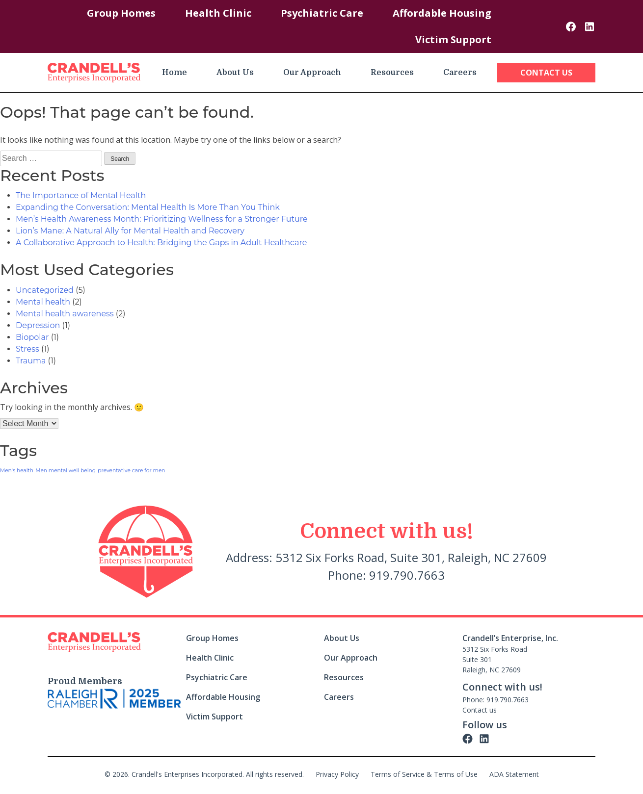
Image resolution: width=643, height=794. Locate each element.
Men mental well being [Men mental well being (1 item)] (65, 470)
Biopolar (32, 337)
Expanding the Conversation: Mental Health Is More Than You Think (148, 207)
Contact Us (546, 72)
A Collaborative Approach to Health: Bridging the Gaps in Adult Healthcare (161, 242)
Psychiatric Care (322, 13)
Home (174, 72)
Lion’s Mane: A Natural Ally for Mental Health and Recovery (130, 230)
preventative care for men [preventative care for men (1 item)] (131, 470)
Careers (460, 72)
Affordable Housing (442, 13)
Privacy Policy (337, 774)
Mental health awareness (65, 313)
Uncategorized (45, 290)
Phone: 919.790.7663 (495, 699)
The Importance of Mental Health (81, 195)
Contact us (479, 710)
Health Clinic (218, 13)
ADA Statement (514, 774)
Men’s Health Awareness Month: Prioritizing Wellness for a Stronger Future (162, 219)
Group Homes (121, 13)
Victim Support (453, 39)
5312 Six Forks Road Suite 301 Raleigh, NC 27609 (494, 659)
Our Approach (312, 72)
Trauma (31, 360)
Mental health (43, 302)
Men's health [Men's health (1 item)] (16, 470)
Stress (27, 349)
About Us (235, 72)
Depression (38, 325)
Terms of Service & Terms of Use (424, 774)
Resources (392, 72)
